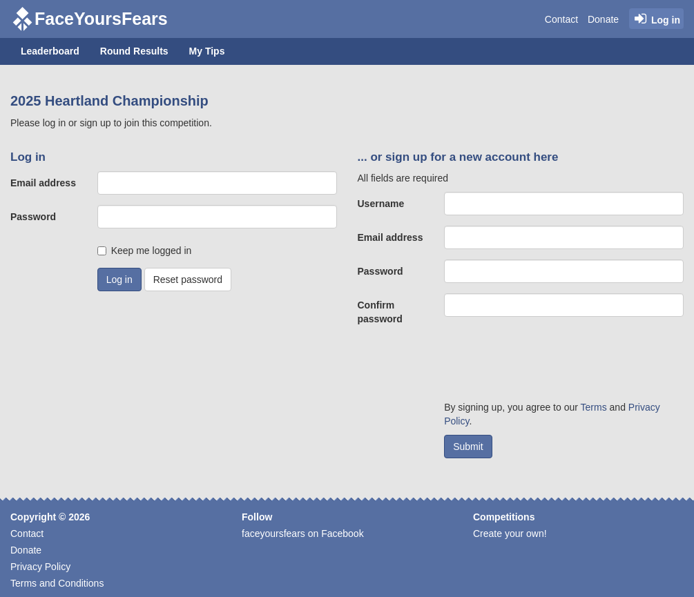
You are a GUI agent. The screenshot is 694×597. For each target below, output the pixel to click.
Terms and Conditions (57, 583)
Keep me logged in (151, 250)
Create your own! (510, 533)
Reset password (187, 279)
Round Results (134, 51)
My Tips (207, 51)
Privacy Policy (40, 566)
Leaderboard (50, 51)
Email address (43, 182)
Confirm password (380, 312)
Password (33, 216)
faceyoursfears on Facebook (303, 533)
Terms (594, 407)
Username (381, 203)
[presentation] (549, 363)
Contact (561, 19)
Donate (603, 19)
